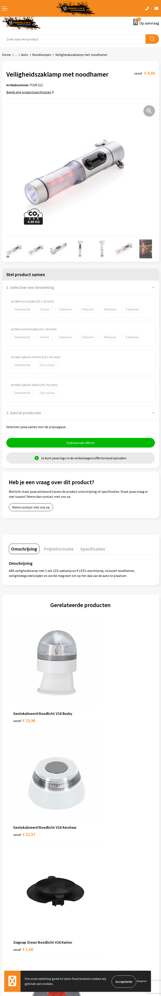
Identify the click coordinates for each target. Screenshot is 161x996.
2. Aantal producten (23, 412)
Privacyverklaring (95, 913)
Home (6, 55)
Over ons (89, 835)
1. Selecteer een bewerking (30, 287)
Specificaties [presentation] (92, 549)
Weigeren (142, 981)
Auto (24, 55)
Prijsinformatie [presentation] (59, 549)
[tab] (24, 549)
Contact (8, 900)
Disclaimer (90, 919)
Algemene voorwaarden (100, 900)
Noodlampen (41, 55)
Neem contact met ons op (31, 508)
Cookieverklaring (95, 906)
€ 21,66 (96, 793)
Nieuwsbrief (91, 841)
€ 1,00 (23, 793)
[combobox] (74, 39)
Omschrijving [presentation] (24, 549)
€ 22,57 (96, 702)
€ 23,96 (24, 697)
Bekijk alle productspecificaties (30, 92)
